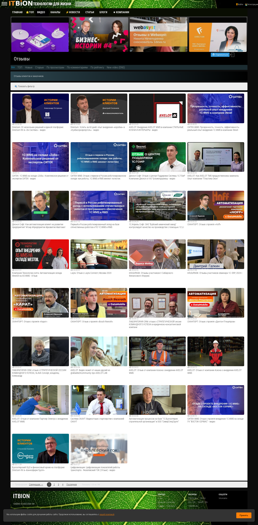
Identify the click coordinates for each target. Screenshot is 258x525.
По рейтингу (97, 67)
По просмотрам (55, 67)
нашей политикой (107, 514)
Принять (244, 515)
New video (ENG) (116, 67)
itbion (21, 496)
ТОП (19, 67)
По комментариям (77, 67)
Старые (39, 67)
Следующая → (36, 484)
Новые (28, 67)
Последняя (71, 484)
